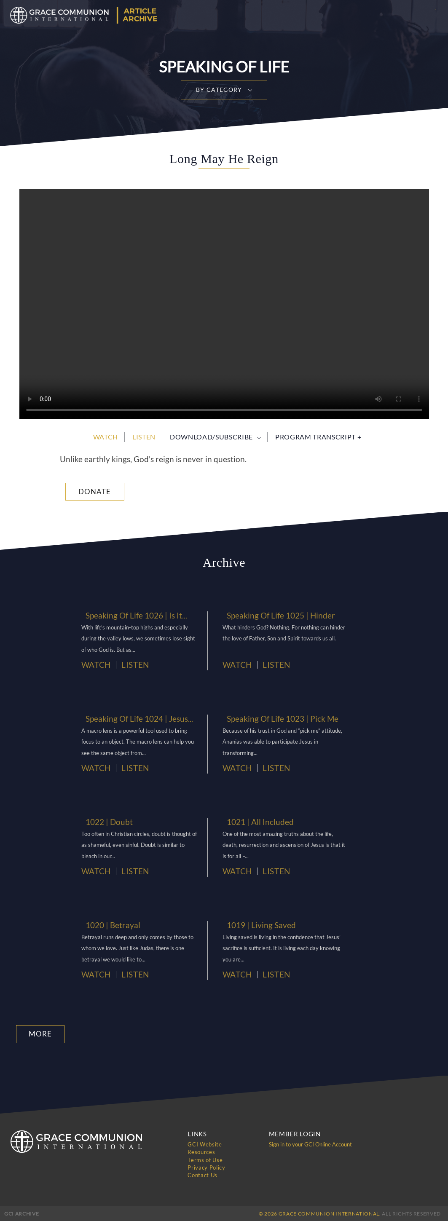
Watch (105, 437)
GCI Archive (21, 1212)
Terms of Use (205, 1159)
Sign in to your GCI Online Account (310, 1144)
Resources (201, 1151)
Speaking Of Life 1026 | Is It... (132, 615)
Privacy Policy (206, 1166)
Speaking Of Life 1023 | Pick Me (278, 718)
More (39, 1034)
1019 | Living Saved (258, 924)
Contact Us (202, 1174)
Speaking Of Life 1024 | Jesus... (135, 718)
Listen (144, 437)
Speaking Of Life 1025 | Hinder (276, 615)
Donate (94, 491)
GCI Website (205, 1144)
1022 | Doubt (107, 821)
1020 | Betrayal (110, 924)
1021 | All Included (257, 821)
